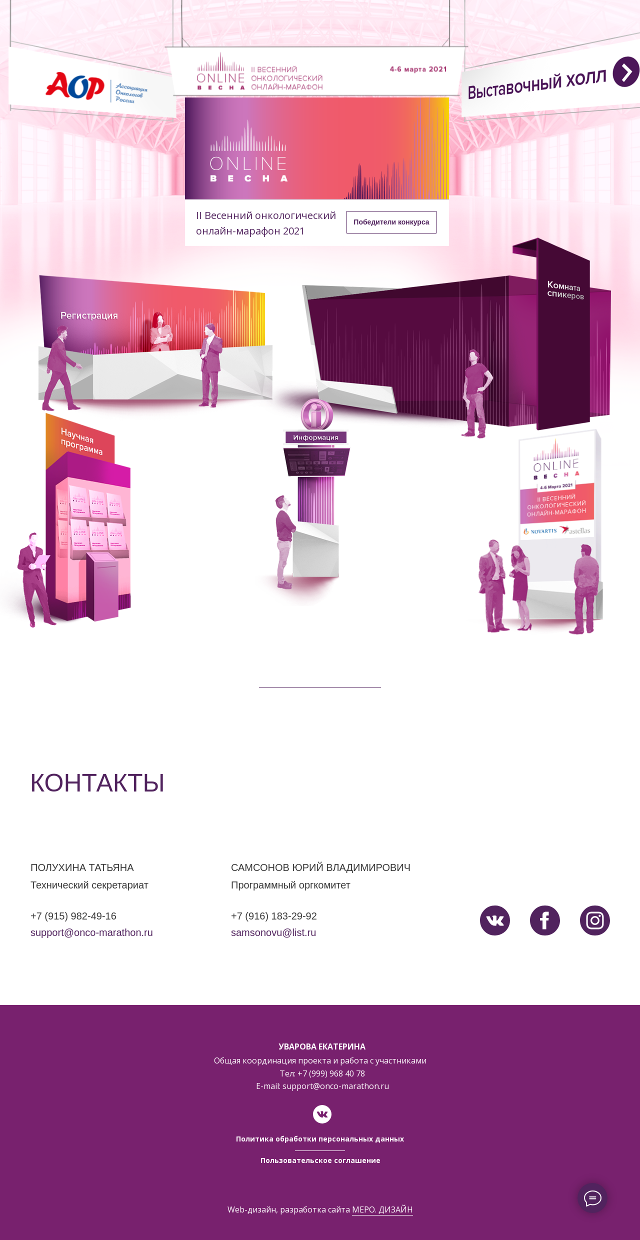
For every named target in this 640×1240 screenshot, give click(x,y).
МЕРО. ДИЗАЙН (382, 1209)
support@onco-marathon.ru (91, 932)
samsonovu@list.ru (273, 932)
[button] (391, 222)
